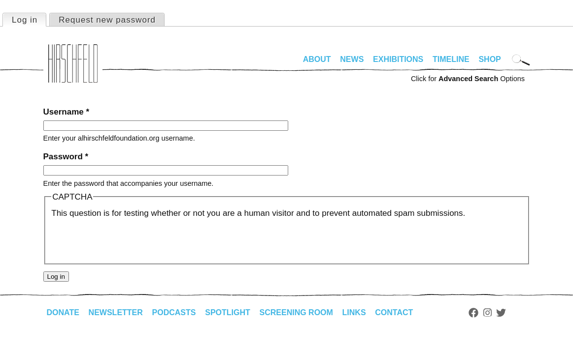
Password (66, 156)
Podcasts (174, 312)
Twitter (501, 313)
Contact (394, 312)
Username (66, 112)
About (317, 59)
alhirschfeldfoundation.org (72, 63)
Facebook (473, 313)
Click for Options (468, 79)
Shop (489, 59)
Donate (63, 312)
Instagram (487, 313)
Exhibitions (398, 59)
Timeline (451, 59)
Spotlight (227, 312)
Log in (29, 19)
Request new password (107, 20)
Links (354, 312)
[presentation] (126, 239)
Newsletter (116, 312)
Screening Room (296, 312)
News (352, 59)
